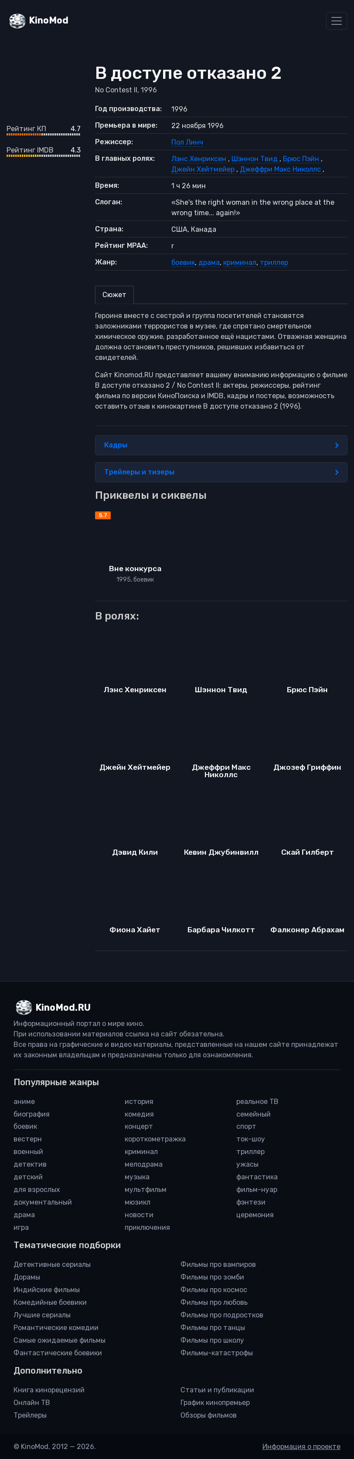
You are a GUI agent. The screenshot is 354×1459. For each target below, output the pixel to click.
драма (209, 262)
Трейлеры (30, 1415)
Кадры (221, 445)
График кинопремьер (215, 1402)
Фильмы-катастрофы (216, 1353)
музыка (137, 1177)
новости (139, 1215)
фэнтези (251, 1202)
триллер (274, 262)
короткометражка (155, 1139)
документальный (43, 1202)
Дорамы (27, 1277)
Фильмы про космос (213, 1290)
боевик (183, 262)
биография (32, 1114)
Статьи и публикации (217, 1390)
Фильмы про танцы (212, 1328)
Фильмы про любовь (214, 1302)
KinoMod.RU (63, 1007)
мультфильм (146, 1189)
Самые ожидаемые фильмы (60, 1340)
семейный (253, 1114)
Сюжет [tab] (114, 295)
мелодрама (144, 1164)
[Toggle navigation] (336, 21)
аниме (24, 1101)
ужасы (247, 1164)
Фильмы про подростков (221, 1315)
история (139, 1101)
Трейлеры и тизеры (221, 472)
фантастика (257, 1177)
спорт (246, 1126)
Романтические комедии (56, 1328)
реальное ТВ (257, 1101)
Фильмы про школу (212, 1340)
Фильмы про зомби (212, 1277)
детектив (30, 1164)
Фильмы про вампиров (218, 1264)
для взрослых (37, 1189)
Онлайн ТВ (32, 1402)
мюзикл (137, 1202)
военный (28, 1152)
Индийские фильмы (47, 1290)
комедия (139, 1114)
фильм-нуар (256, 1189)
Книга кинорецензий (49, 1390)
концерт (139, 1126)
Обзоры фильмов (208, 1415)
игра (21, 1227)
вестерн (28, 1139)
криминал (239, 262)
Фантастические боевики (58, 1353)
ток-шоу (250, 1139)
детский (28, 1177)
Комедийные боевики (50, 1302)
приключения (147, 1227)
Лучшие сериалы (42, 1315)
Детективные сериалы (52, 1264)
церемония (255, 1215)
